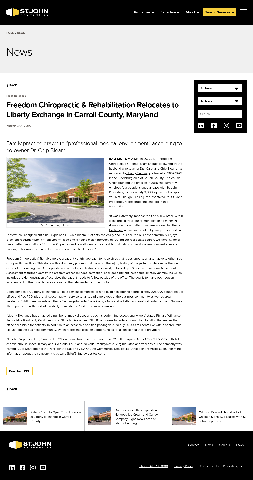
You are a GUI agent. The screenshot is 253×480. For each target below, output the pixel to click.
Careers (224, 445)
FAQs (240, 445)
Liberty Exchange (138, 173)
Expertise (168, 12)
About (190, 12)
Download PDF (19, 371)
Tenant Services (217, 12)
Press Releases (16, 96)
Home (10, 33)
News (21, 33)
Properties (142, 12)
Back (11, 85)
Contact (193, 445)
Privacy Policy (183, 466)
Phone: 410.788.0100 (153, 466)
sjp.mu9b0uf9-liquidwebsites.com (80, 353)
